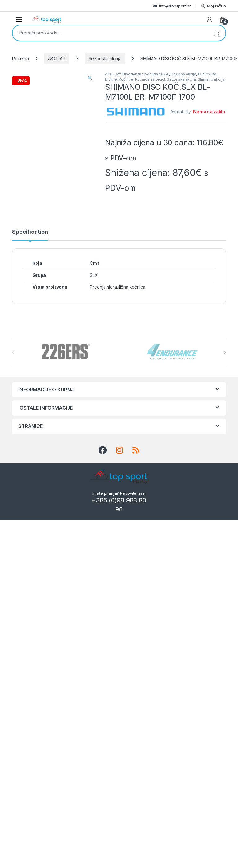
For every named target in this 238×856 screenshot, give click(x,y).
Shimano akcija (211, 79)
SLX (94, 275)
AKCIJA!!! (56, 58)
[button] (90, 78)
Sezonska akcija (105, 58)
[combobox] (110, 32)
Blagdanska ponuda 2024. (145, 74)
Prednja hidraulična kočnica (117, 287)
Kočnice (126, 79)
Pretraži (216, 33)
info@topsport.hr (175, 5)
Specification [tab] (30, 232)
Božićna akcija (183, 74)
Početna (20, 58)
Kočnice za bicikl (150, 79)
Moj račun (213, 6)
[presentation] (224, 352)
